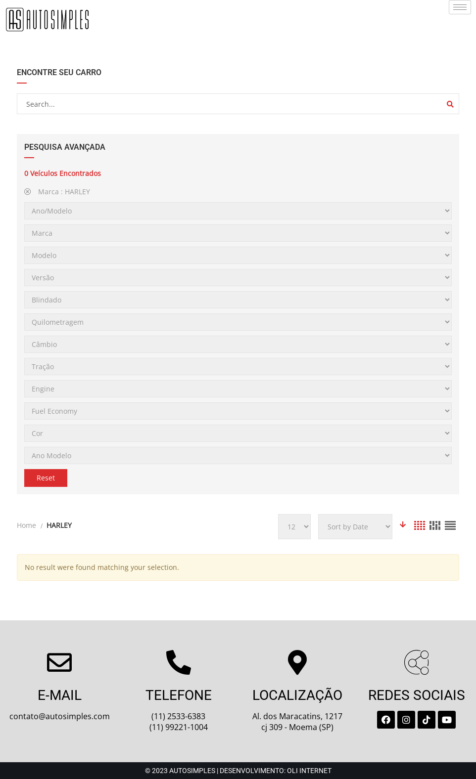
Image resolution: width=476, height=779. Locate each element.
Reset (46, 477)
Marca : (57, 191)
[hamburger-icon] (460, 7)
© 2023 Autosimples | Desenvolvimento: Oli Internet (238, 771)
